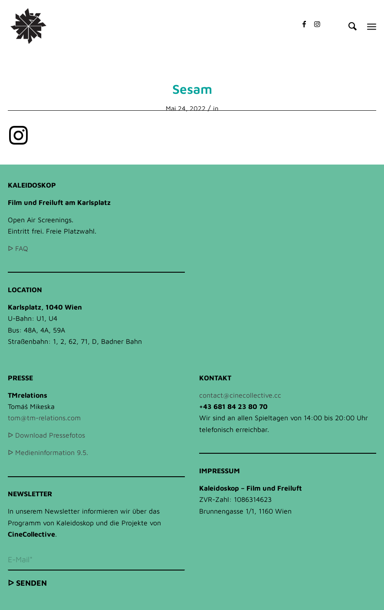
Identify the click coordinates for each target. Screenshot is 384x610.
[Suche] (348, 26)
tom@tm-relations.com (44, 418)
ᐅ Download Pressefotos (46, 435)
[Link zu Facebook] (304, 23)
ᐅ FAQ (18, 248)
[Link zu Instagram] (317, 23)
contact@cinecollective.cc (240, 395)
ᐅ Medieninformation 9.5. (48, 452)
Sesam (192, 88)
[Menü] (371, 26)
